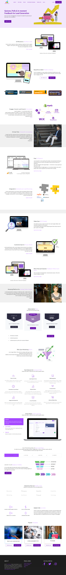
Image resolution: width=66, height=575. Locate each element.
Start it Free (50, 336)
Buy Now (33, 328)
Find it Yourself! (29, 49)
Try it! (31, 117)
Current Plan (14, 326)
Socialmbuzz (9, 564)
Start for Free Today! (37, 170)
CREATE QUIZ (7, 21)
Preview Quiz (9, 545)
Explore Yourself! (29, 197)
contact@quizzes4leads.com (9, 569)
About (15, 2)
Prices (24, 2)
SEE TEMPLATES (44, 77)
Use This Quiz (17, 545)
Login (53, 2)
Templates (39, 2)
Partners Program (31, 2)
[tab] (13, 421)
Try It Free (58, 2)
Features (20, 2)
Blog (44, 2)
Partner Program (27, 564)
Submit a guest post (27, 563)
